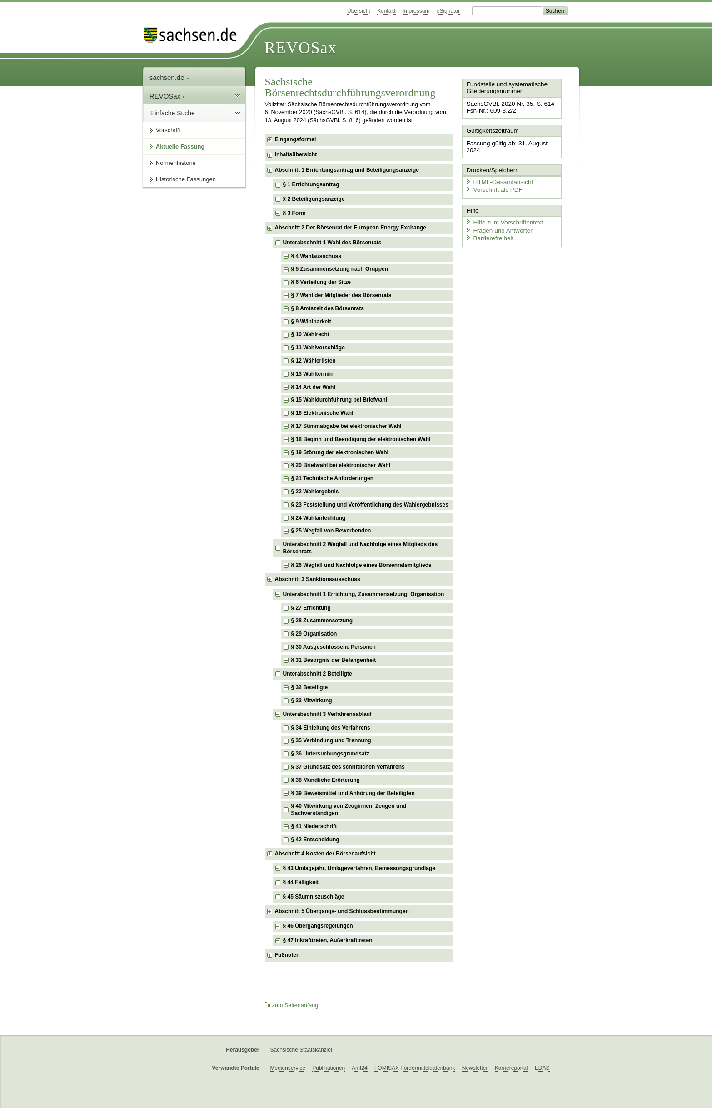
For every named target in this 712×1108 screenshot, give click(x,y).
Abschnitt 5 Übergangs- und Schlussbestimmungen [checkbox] (342, 911)
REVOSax (300, 48)
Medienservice (287, 1068)
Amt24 (360, 1068)
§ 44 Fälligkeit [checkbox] (301, 882)
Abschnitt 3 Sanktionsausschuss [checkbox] (317, 579)
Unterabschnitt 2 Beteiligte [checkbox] (317, 674)
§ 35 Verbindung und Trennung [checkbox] (331, 740)
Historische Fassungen (186, 179)
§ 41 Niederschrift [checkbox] (314, 826)
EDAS (542, 1068)
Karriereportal (511, 1068)
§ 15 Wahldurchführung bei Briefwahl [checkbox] (339, 400)
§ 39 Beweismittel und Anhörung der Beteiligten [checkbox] (353, 793)
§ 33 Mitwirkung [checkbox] (311, 700)
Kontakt (386, 11)
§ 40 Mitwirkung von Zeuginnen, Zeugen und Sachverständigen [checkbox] (348, 809)
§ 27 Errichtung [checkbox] (311, 608)
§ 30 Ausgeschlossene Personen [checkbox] (333, 647)
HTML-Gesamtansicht (497, 172)
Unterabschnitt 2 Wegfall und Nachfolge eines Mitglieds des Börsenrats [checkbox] (360, 548)
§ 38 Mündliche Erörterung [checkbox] (325, 780)
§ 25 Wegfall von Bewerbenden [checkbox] (331, 530)
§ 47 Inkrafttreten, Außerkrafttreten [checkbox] (328, 940)
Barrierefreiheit (488, 228)
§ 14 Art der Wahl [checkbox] (313, 387)
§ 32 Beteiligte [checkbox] (309, 687)
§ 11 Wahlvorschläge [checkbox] (318, 347)
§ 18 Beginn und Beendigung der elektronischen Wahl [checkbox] (361, 439)
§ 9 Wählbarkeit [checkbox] (311, 321)
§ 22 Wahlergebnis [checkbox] (315, 491)
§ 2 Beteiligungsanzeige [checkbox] (314, 199)
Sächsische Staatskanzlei (301, 1050)
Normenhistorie (176, 162)
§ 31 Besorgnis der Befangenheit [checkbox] (333, 660)
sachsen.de (169, 77)
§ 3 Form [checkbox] (294, 213)
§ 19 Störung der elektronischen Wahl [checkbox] (339, 452)
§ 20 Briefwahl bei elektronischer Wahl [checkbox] (340, 465)
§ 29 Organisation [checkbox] (314, 634)
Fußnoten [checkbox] (287, 955)
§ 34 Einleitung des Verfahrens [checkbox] (330, 728)
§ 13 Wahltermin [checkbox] (312, 374)
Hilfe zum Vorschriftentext (501, 212)
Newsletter (475, 1068)
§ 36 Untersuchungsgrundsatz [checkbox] (330, 753)
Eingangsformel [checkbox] (295, 139)
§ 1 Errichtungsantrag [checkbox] (311, 184)
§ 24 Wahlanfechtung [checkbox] (318, 518)
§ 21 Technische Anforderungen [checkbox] (332, 478)
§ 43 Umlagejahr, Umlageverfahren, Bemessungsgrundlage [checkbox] (359, 868)
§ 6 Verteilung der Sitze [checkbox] (321, 282)
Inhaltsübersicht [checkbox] (296, 154)
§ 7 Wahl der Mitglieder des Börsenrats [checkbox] (341, 295)
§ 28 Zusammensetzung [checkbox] (322, 620)
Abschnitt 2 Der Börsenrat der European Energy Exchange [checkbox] (350, 227)
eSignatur (448, 11)
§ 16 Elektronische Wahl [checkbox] (322, 413)
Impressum (416, 11)
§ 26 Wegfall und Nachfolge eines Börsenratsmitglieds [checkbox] (361, 565)
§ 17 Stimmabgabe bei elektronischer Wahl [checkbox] (346, 426)
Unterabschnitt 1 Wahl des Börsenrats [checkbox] (332, 242)
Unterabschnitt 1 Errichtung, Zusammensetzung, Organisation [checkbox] (363, 594)
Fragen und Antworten (497, 220)
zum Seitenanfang (292, 1005)
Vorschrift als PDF (492, 180)
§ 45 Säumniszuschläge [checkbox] (313, 897)
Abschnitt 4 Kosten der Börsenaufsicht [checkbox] (325, 853)
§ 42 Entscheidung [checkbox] (315, 839)
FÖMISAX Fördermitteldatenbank (414, 1068)
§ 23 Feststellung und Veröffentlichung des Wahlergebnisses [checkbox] (369, 505)
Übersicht (358, 11)
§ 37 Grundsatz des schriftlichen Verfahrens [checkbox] (348, 767)
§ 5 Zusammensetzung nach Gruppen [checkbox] (339, 269)
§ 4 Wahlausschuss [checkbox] (316, 256)
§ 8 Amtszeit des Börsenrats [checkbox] (327, 308)
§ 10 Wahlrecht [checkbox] (310, 334)
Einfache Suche (172, 113)
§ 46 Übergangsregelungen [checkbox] (318, 926)
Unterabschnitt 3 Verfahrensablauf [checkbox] (327, 714)
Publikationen (328, 1068)
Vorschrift (168, 130)
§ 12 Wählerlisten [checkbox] (313, 361)
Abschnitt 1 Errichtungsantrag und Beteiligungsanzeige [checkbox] (347, 170)
